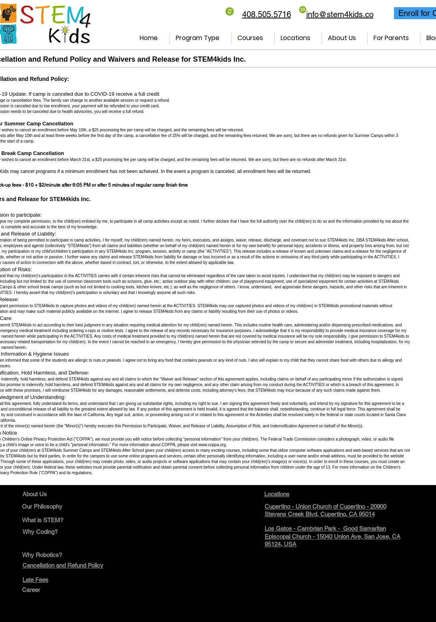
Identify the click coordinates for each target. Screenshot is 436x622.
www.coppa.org (212, 445)
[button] (200, 38)
